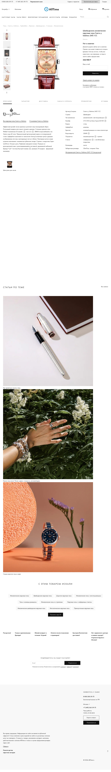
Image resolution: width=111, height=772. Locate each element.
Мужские (31, 26)
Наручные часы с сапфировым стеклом (79, 602)
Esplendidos (23, 26)
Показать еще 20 (55, 615)
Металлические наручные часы (59, 608)
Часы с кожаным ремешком (27, 602)
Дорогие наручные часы (63, 596)
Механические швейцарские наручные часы (31, 608)
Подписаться (72, 663)
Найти (108, 17)
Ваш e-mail (86, 64)
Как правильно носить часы (11, 388)
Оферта (5, 746)
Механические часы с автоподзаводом (88, 596)
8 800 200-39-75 (7, 2)
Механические (58, 26)
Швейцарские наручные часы (43, 596)
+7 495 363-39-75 (22, 2)
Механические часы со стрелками (52, 602)
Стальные (49, 26)
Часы (4, 26)
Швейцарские (40, 26)
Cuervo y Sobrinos (13, 26)
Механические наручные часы (19, 596)
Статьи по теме (13, 287)
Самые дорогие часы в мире (12, 574)
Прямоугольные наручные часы (83, 608)
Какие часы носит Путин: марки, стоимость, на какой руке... (22, 481)
